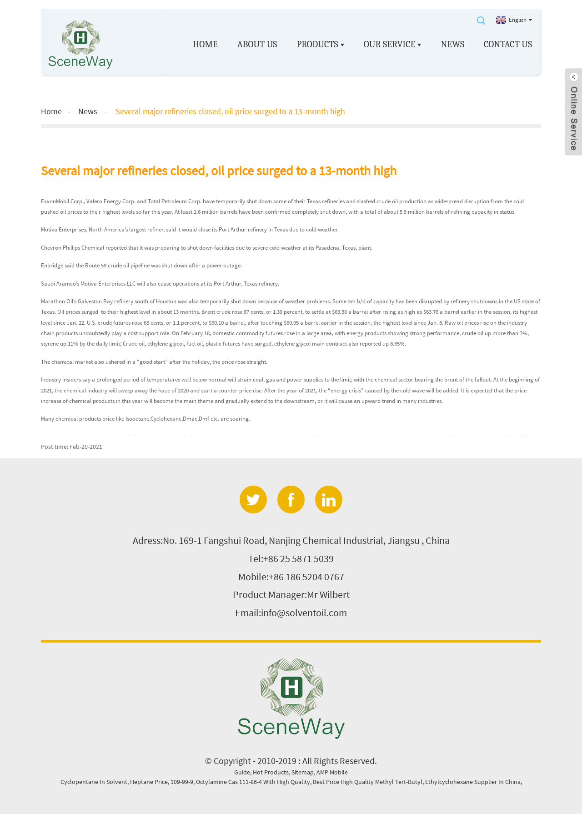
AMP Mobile (332, 772)
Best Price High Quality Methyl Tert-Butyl (367, 782)
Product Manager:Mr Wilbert (291, 594)
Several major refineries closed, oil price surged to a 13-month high (230, 111)
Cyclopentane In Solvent (93, 782)
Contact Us (508, 44)
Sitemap (302, 772)
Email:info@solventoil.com (291, 612)
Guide (242, 772)
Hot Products (271, 772)
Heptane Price (149, 782)
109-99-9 (182, 782)
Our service (392, 44)
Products (320, 44)
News (453, 44)
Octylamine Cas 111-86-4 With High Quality (253, 782)
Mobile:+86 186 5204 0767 (291, 576)
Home (205, 44)
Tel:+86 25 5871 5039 (291, 558)
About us (257, 44)
